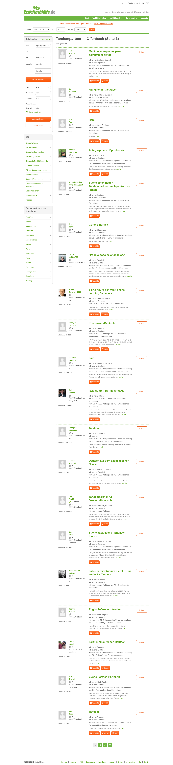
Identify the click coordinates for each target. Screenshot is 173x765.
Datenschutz (90, 762)
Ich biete (28, 71)
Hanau (28, 222)
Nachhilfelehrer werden (35, 152)
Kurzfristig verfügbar (38, 108)
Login (123, 3)
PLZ (54, 29)
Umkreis (70, 29)
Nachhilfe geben (116, 18)
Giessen (29, 244)
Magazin (144, 18)
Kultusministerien (32, 191)
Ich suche (27, 29)
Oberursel (29, 231)
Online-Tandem (38, 104)
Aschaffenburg (31, 240)
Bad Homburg (31, 226)
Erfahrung (29, 98)
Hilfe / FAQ (145, 3)
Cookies (146, 762)
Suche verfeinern (38, 79)
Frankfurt (29, 217)
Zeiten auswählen (33, 112)
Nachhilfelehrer (31, 147)
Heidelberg (30, 276)
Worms (28, 262)
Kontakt (120, 762)
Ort (27, 58)
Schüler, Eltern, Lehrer (34, 179)
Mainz (28, 258)
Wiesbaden (30, 253)
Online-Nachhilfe (32, 166)
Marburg (29, 281)
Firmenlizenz (102, 762)
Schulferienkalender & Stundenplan (34, 185)
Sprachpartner (132, 18)
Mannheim (30, 267)
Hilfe (139, 762)
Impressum (73, 762)
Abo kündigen (130, 762)
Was (27, 45)
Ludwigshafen (31, 272)
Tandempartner (31, 195)
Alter (27, 87)
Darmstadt (30, 235)
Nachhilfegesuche (33, 156)
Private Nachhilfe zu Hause (36, 170)
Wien (28, 249)
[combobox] (43, 64)
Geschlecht (29, 93)
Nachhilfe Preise (32, 175)
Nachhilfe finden (99, 18)
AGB (81, 762)
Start (87, 18)
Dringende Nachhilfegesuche (37, 161)
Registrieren (133, 3)
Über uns (64, 762)
